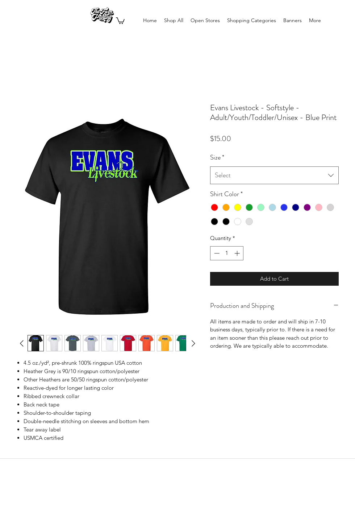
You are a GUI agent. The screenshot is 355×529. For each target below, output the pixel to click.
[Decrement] (216, 253)
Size (217, 157)
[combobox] (274, 175)
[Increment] (238, 253)
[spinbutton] (227, 253)
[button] (120, 20)
